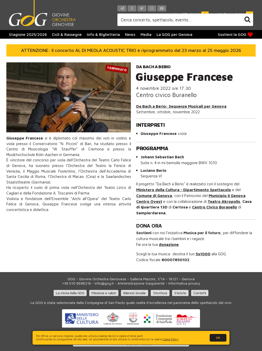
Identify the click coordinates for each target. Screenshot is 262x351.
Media (146, 34)
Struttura (160, 293)
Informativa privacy (184, 283)
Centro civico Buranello (166, 94)
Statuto (180, 293)
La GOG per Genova (174, 34)
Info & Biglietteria (103, 34)
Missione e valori (103, 293)
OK (218, 337)
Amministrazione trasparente (141, 283)
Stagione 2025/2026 (28, 34)
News (130, 34)
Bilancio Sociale (134, 293)
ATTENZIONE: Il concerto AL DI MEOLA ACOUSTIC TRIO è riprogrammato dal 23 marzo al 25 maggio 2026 (131, 50)
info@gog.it (104, 283)
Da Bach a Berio (153, 66)
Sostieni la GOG (236, 34)
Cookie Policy (170, 339)
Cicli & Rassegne (67, 34)
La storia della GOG (70, 293)
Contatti (199, 293)
